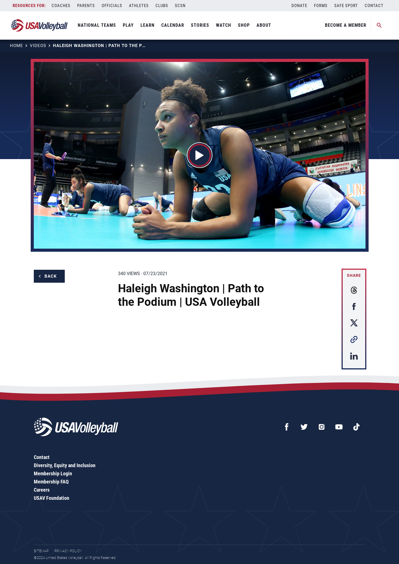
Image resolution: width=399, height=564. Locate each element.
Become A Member (345, 25)
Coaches (61, 5)
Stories (200, 25)
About (264, 25)
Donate (299, 5)
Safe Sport (346, 5)
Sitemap (41, 551)
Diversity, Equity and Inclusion (64, 465)
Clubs (161, 5)
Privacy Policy (68, 551)
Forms (320, 5)
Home (16, 45)
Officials (112, 5)
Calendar (172, 25)
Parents (86, 5)
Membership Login (53, 473)
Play (128, 25)
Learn (148, 25)
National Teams (97, 25)
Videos (38, 45)
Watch (223, 25)
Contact (374, 5)
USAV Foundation (51, 498)
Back (50, 276)
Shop (244, 25)
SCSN (180, 5)
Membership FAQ (51, 482)
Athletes (139, 5)
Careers (42, 490)
